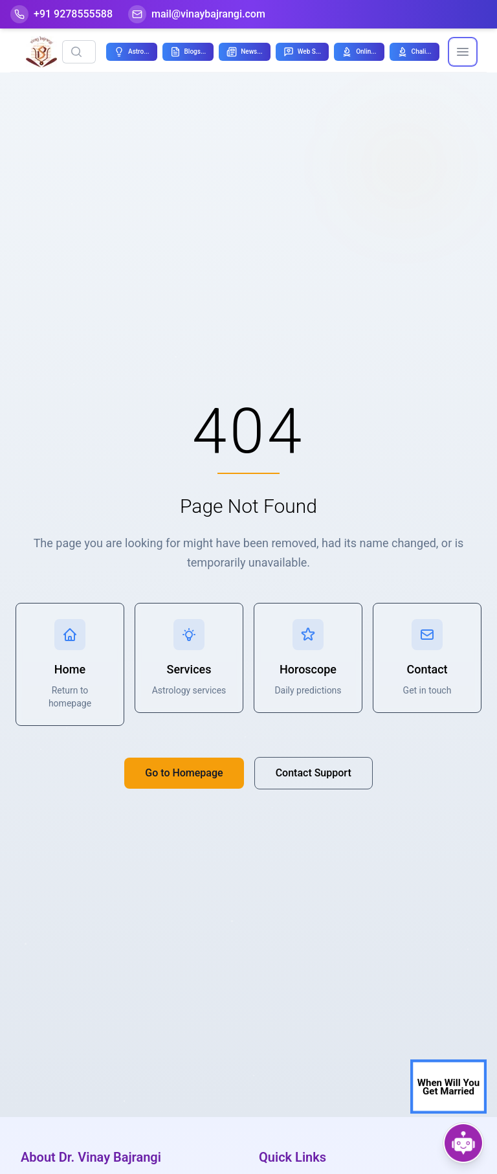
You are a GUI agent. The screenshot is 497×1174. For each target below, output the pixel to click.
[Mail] (196, 14)
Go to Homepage (184, 773)
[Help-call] (61, 14)
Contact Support (313, 773)
